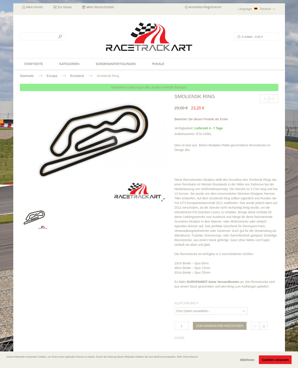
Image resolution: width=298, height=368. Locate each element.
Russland (77, 76)
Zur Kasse (65, 7)
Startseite (27, 76)
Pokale (158, 64)
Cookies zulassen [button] (275, 360)
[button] (6, 362)
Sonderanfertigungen (116, 64)
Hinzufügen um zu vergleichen (264, 326)
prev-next (264, 98)
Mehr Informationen (187, 356)
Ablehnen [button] (247, 360)
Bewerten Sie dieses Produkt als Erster (201, 119)
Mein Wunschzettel (100, 7)
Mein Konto (34, 7)
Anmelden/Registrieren (205, 7)
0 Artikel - (252, 36)
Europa (52, 76)
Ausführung (185, 303)
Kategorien (69, 64)
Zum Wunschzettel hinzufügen (255, 326)
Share (180, 338)
